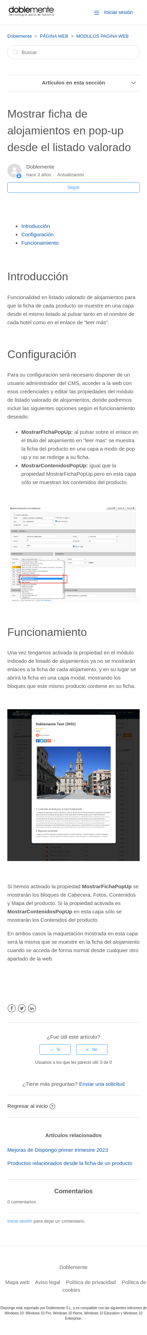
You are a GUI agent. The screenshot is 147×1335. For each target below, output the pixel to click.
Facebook (11, 1008)
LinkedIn (32, 1008)
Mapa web (17, 1282)
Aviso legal (47, 1282)
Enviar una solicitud (101, 1084)
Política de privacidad (91, 1282)
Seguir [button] (73, 187)
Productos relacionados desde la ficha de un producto (69, 1163)
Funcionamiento (40, 243)
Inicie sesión (19, 1221)
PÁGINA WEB (54, 36)
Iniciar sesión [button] (118, 12)
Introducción (35, 226)
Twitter (21, 1008)
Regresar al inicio (31, 1106)
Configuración (37, 234)
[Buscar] (73, 52)
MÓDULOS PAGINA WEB (102, 36)
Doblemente (19, 36)
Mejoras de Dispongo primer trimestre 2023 (57, 1150)
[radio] (55, 1049)
